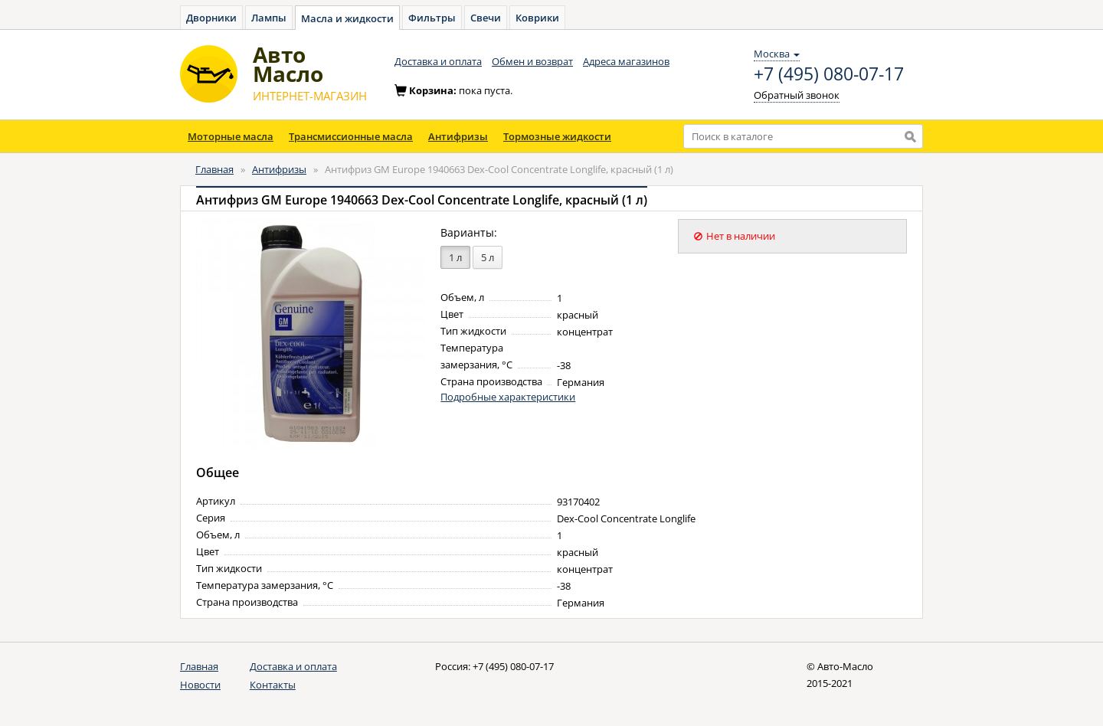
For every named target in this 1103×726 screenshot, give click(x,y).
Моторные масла (230, 136)
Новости (200, 685)
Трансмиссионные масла (351, 136)
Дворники (211, 18)
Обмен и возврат (532, 61)
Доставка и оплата (438, 61)
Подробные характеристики (507, 397)
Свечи (485, 18)
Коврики (537, 18)
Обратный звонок (797, 95)
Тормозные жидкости (557, 136)
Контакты (273, 685)
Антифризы (458, 136)
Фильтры (432, 18)
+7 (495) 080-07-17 (829, 74)
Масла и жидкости (347, 18)
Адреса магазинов (626, 61)
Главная (214, 169)
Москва (777, 53)
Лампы (268, 18)
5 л (487, 257)
